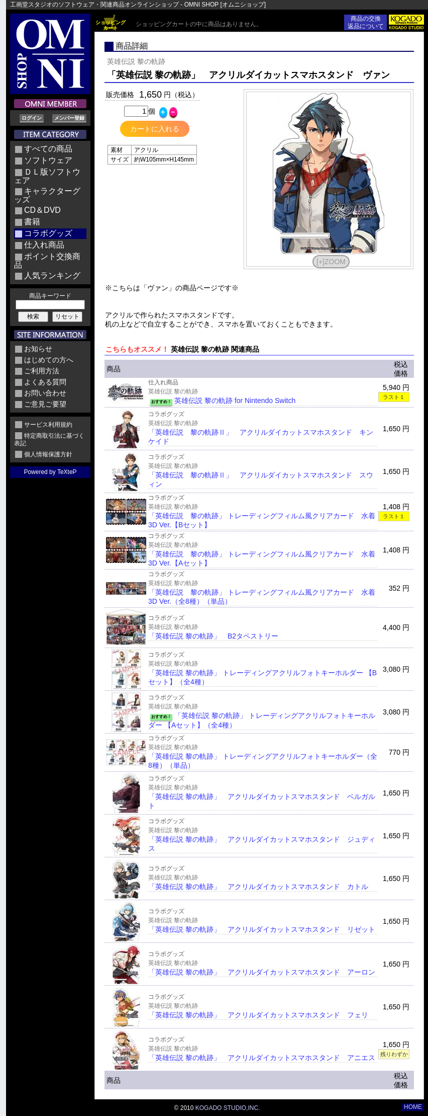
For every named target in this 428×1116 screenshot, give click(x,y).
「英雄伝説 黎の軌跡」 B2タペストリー (213, 636)
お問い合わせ (45, 393)
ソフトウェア (48, 160)
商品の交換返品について (366, 22)
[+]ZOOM (331, 262)
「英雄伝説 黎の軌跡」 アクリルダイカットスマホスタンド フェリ (258, 1015)
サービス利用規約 (48, 424)
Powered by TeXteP (50, 471)
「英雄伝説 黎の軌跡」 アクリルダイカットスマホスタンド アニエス (261, 1058)
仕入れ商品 (44, 245)
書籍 (32, 221)
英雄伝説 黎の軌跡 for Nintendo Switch (234, 400)
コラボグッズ (48, 233)
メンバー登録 (69, 118)
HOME (413, 1106)
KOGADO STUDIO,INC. (227, 1107)
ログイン (32, 118)
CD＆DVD (42, 210)
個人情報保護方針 (48, 454)
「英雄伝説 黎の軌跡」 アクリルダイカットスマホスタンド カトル (258, 887)
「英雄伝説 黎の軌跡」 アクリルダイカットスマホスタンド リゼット (261, 929)
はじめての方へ (48, 360)
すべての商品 (48, 148)
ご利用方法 (41, 371)
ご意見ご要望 (45, 404)
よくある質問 (45, 382)
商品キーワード (50, 295)
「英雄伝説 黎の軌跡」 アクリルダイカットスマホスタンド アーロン (261, 972)
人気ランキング (52, 275)
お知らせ (38, 349)
